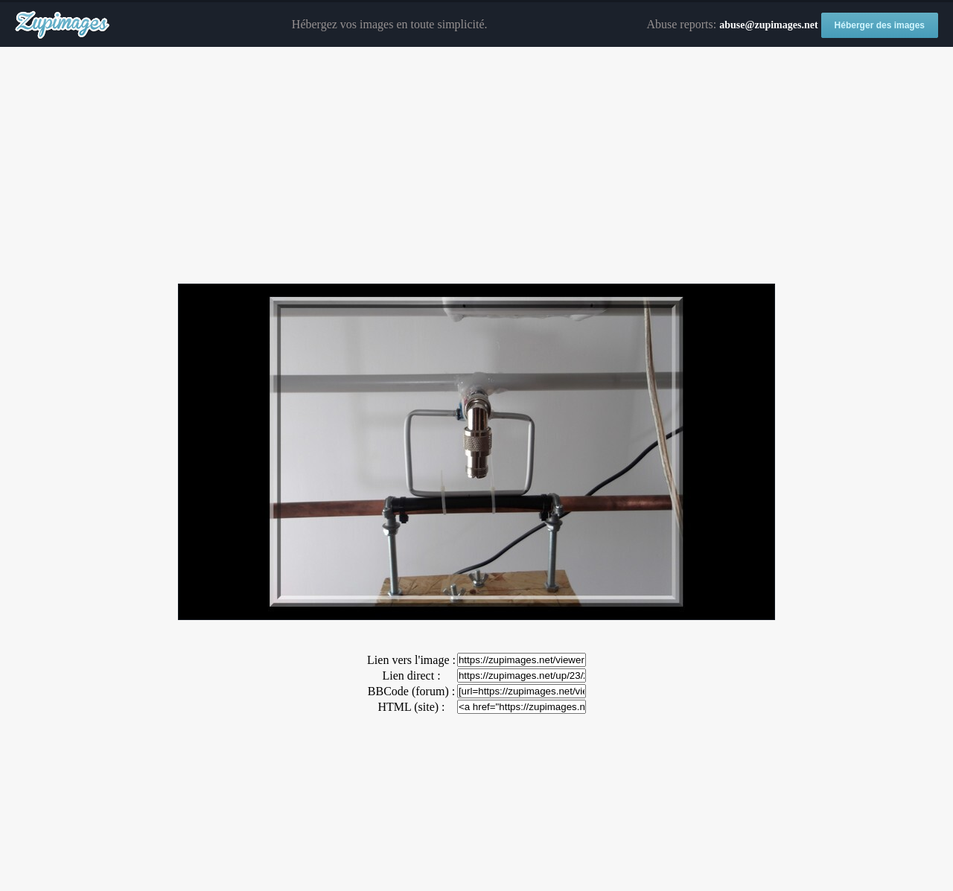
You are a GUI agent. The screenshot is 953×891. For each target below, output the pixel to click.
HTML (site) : (410, 706)
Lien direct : (411, 675)
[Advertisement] (476, 166)
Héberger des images (880, 25)
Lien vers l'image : (411, 660)
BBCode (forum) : (411, 691)
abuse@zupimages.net (768, 25)
